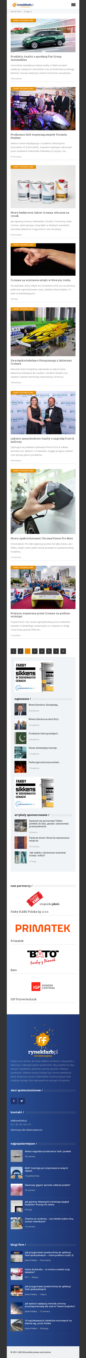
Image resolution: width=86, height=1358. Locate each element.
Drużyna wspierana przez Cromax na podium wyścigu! (40, 615)
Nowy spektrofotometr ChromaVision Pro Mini (42, 538)
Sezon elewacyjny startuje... (43, 747)
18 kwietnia (16, 382)
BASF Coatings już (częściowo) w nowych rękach (46, 1169)
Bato (14, 970)
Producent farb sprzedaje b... (44, 733)
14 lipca (43, 1294)
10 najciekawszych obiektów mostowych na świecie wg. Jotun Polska (48, 1322)
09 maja (28, 1209)
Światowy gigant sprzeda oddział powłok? (47, 1185)
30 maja (14, 298)
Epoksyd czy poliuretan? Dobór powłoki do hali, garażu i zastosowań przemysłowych (49, 823)
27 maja (32, 861)
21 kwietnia (34, 725)
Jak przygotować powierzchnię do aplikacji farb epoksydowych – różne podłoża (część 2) (49, 1254)
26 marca (33, 832)
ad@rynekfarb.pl (19, 1120)
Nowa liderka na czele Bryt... (44, 719)
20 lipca (34, 1277)
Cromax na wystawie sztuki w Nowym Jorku (41, 280)
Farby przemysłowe (23, 20)
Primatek (17, 941)
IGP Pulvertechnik (24, 999)
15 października (32, 1175)
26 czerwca (30, 1156)
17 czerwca (45, 1311)
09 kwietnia (16, 460)
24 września (16, 78)
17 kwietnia (34, 753)
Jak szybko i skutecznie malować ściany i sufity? (47, 854)
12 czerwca (30, 1226)
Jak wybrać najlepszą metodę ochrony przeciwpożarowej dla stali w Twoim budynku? (50, 1305)
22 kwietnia (34, 710)
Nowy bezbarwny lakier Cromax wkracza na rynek (40, 214)
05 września (16, 234)
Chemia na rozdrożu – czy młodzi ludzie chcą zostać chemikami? (49, 1220)
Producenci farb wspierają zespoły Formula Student (39, 136)
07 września (16, 156)
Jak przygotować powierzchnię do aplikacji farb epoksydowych (48, 1288)
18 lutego (44, 1328)
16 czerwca (30, 1190)
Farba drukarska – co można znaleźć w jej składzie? (47, 1271)
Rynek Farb (16, 11)
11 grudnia (16, 635)
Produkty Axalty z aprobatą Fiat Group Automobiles (36, 58)
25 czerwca (34, 846)
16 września (45, 1260)
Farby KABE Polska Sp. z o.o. (30, 911)
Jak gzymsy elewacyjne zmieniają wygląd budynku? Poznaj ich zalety (47, 1203)
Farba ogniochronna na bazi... (45, 762)
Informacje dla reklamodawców (26, 1129)
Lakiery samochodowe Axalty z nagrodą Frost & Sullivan (42, 440)
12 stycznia (16, 557)
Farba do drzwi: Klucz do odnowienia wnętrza (49, 839)
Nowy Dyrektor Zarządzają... (44, 704)
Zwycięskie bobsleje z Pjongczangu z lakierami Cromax (41, 362)
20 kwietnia (34, 739)
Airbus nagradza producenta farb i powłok (48, 1151)
